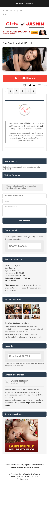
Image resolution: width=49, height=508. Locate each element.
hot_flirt (17, 265)
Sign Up (27, 465)
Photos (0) (10, 91)
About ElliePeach (5, 91)
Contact (35, 467)
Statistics (22, 91)
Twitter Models (17, 465)
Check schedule (12, 281)
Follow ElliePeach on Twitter (17, 278)
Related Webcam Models (17, 322)
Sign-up (8, 285)
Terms (7, 465)
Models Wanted (38, 465)
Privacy (20, 467)
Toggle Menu (24, 3)
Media (13, 467)
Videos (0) (16, 91)
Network (27, 467)
